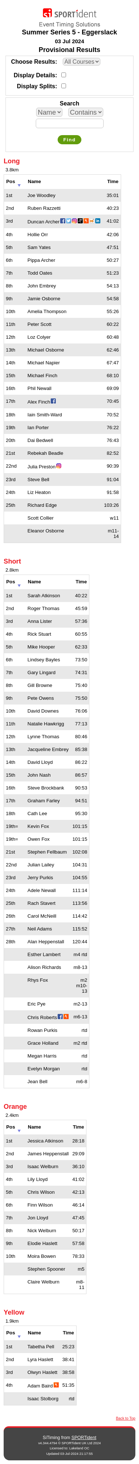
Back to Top (125, 1418)
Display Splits (36, 86)
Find (69, 139)
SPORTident (84, 1437)
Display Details (34, 75)
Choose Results (33, 62)
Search (69, 103)
